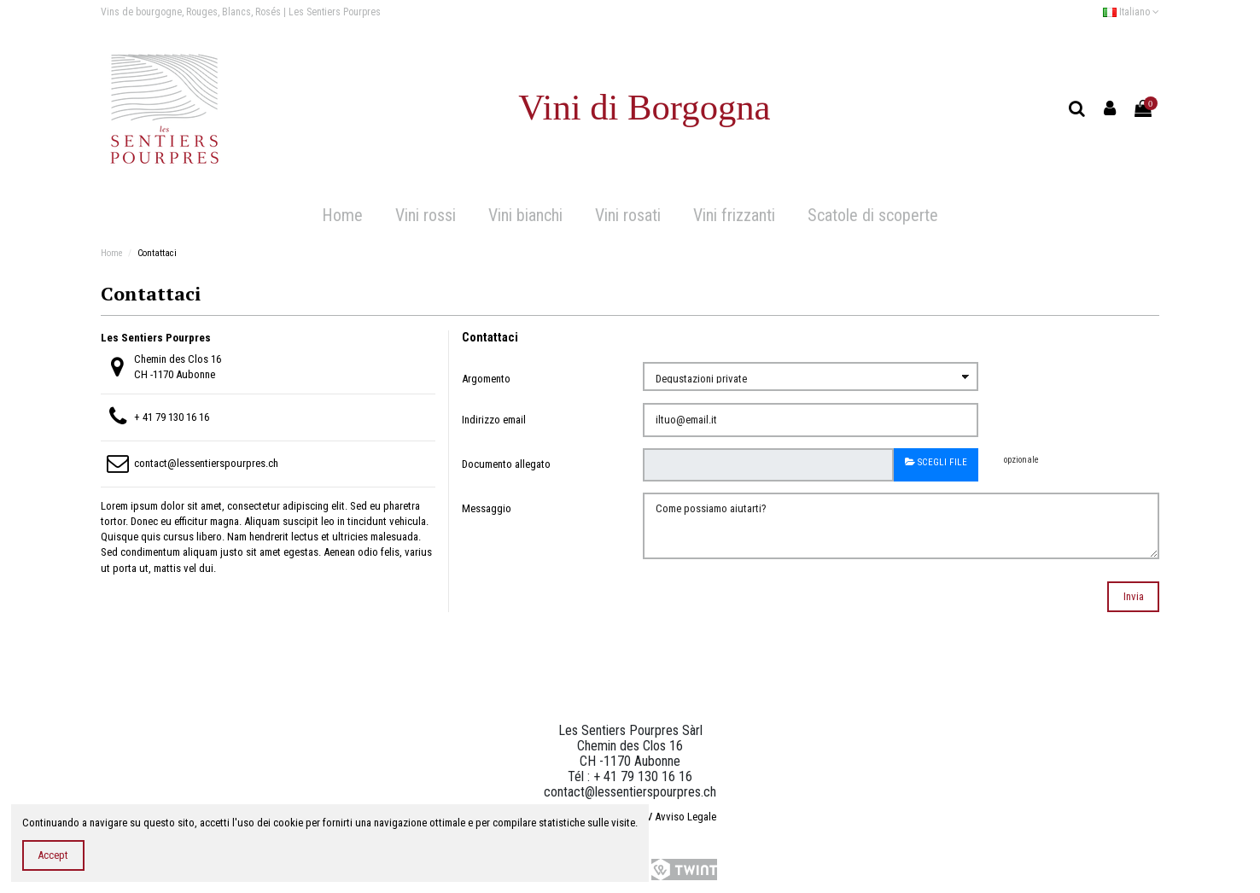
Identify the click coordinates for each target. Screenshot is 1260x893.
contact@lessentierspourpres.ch (206, 463)
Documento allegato (506, 464)
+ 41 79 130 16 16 (171, 417)
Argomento (486, 378)
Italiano (1131, 12)
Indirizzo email (494, 419)
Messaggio (486, 508)
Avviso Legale (685, 816)
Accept (53, 855)
